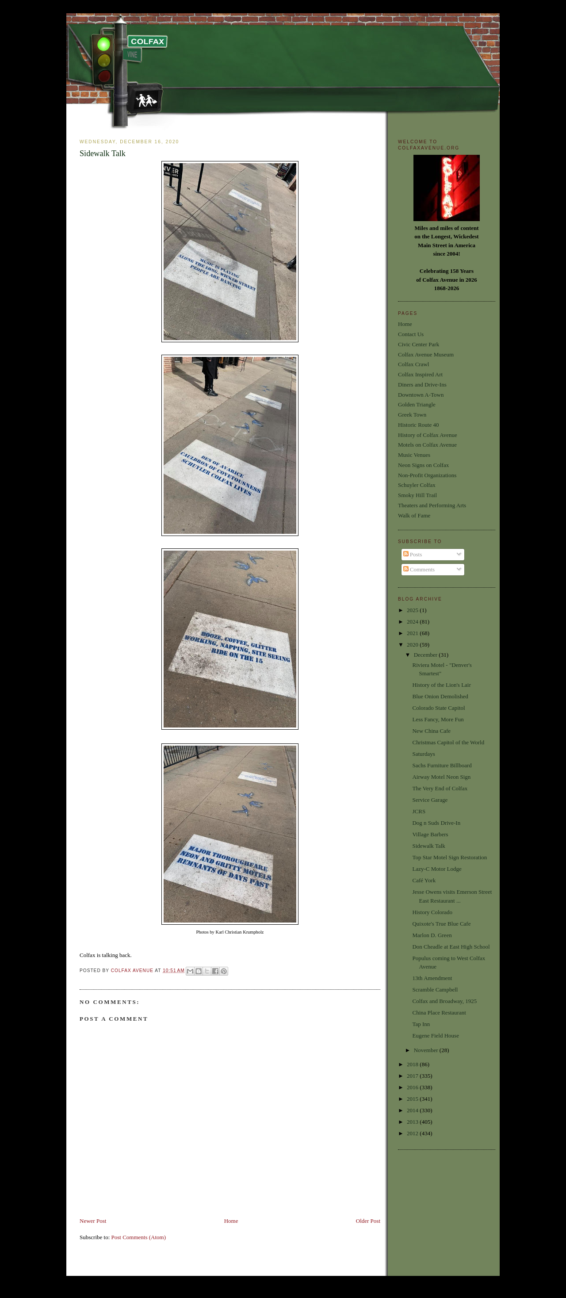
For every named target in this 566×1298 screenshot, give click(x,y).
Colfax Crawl (413, 364)
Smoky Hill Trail (417, 495)
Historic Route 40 (418, 424)
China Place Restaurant (439, 1012)
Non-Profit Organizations (427, 475)
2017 (413, 1075)
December (426, 654)
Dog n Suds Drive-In (436, 822)
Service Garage (429, 799)
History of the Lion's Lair (441, 685)
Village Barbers (430, 834)
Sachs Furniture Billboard (441, 765)
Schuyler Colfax (417, 485)
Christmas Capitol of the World (448, 742)
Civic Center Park (418, 344)
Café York (424, 880)
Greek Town (412, 414)
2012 (413, 1133)
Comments (419, 569)
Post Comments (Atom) (138, 1237)
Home (231, 1221)
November (427, 1050)
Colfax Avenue (133, 970)
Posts (412, 554)
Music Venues (414, 455)
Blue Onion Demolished (440, 696)
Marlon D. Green (431, 935)
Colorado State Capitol (438, 708)
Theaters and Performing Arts (432, 505)
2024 (413, 621)
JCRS (418, 811)
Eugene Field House (435, 1035)
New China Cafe (431, 730)
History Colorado (432, 912)
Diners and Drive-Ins (422, 384)
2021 (413, 633)
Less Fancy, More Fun (437, 719)
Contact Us (411, 334)
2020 (413, 644)
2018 (413, 1064)
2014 (413, 1110)
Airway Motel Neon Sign (441, 776)
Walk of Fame (414, 515)
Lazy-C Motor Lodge (436, 868)
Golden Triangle (417, 404)
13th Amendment (432, 978)
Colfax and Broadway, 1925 (444, 1001)
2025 (413, 610)
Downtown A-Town (421, 394)
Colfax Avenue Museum (426, 354)
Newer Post (93, 1221)
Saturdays (423, 753)
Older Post (368, 1221)
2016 (413, 1087)
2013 (413, 1121)
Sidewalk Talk (428, 845)
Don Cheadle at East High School (451, 946)
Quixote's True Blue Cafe (441, 923)
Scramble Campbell (435, 989)
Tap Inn (421, 1024)
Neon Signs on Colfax (423, 465)
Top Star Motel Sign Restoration (449, 857)
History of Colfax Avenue (427, 435)
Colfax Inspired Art (420, 374)
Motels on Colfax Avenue (427, 444)
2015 (413, 1098)
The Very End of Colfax (439, 788)
